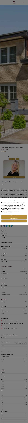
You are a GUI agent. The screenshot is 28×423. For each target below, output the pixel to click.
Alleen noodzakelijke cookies (14, 218)
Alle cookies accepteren (14, 215)
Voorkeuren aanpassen (14, 220)
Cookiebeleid (3, 212)
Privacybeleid (9, 212)
